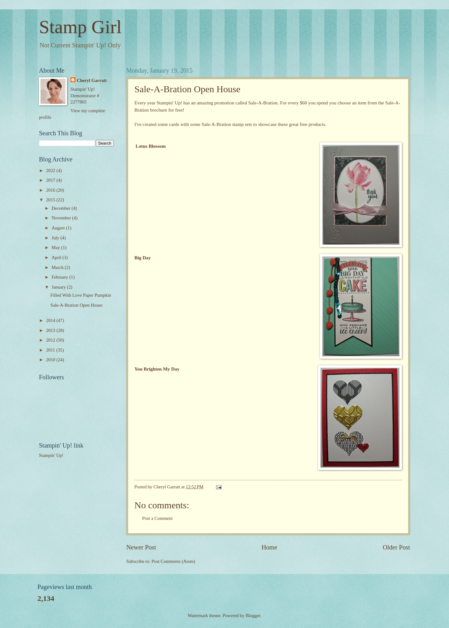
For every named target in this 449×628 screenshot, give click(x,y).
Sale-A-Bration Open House (77, 305)
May (56, 247)
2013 (51, 330)
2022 (51, 170)
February (60, 277)
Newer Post (141, 547)
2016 (51, 190)
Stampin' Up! (51, 455)
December (61, 208)
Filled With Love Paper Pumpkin (81, 295)
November (61, 217)
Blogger (253, 615)
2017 (51, 180)
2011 (51, 350)
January (59, 287)
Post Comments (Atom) (173, 561)
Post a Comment (157, 518)
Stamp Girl (80, 27)
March (58, 267)
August (58, 227)
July (55, 237)
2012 (51, 340)
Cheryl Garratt (92, 80)
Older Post (396, 547)
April (56, 257)
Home (269, 547)
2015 (51, 199)
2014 (51, 320)
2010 (51, 359)
